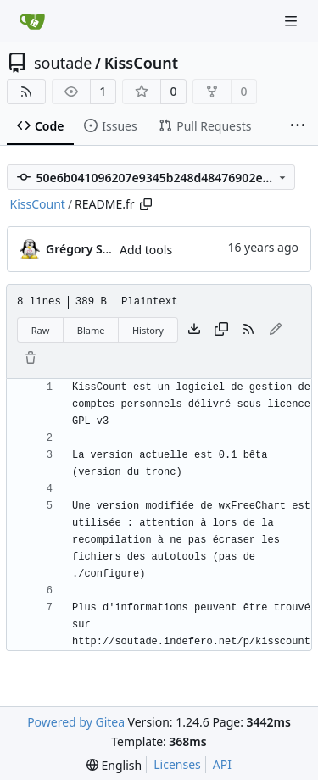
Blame (91, 330)
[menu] (114, 765)
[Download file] (194, 329)
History (148, 330)
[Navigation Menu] (293, 21)
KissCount (141, 62)
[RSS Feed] (26, 91)
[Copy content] (221, 329)
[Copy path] (146, 204)
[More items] (297, 126)
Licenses (177, 764)
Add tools (146, 250)
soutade (63, 62)
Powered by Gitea (76, 722)
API (222, 764)
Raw (40, 330)
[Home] (32, 21)
